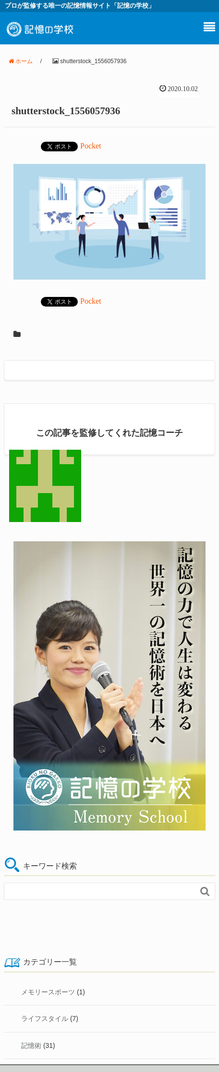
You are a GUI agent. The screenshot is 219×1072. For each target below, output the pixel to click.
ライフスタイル (44, 1018)
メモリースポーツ (48, 992)
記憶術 (31, 1045)
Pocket (90, 146)
